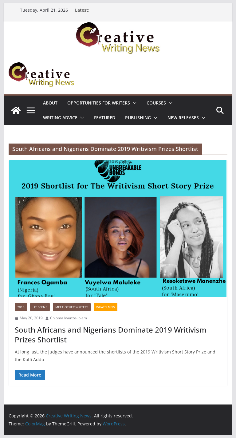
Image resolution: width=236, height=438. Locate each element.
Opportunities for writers (98, 103)
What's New (105, 307)
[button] (133, 103)
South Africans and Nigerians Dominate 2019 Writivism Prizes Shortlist (110, 334)
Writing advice (60, 117)
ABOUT (50, 103)
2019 (21, 307)
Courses (156, 103)
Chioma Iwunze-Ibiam (68, 318)
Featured (104, 117)
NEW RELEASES (183, 117)
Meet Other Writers (71, 307)
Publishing (138, 117)
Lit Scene (40, 307)
